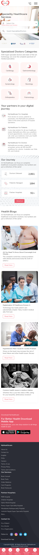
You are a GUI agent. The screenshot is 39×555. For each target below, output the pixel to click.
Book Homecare (6, 488)
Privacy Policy (5, 467)
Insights (3, 455)
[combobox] (6, 23)
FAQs (3, 458)
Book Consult (5, 476)
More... (3, 514)
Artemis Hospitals (7, 500)
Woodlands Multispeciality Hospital (13, 508)
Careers (3, 461)
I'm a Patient (5, 523)
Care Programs (6, 485)
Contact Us (5, 452)
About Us (4, 449)
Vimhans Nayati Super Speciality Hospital (15, 511)
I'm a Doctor (5, 526)
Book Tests (5, 479)
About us (19, 201)
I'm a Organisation (7, 529)
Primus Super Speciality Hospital (12, 506)
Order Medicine (6, 482)
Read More (8, 265)
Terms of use (5, 464)
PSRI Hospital (5, 497)
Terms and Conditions (8, 470)
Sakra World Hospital (8, 503)
